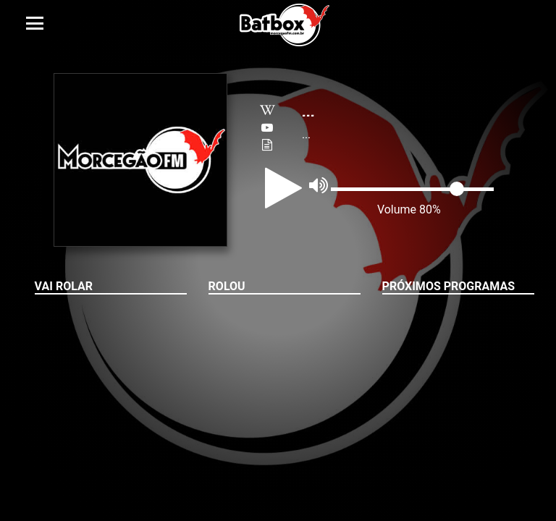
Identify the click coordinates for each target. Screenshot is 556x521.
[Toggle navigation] (34, 24)
